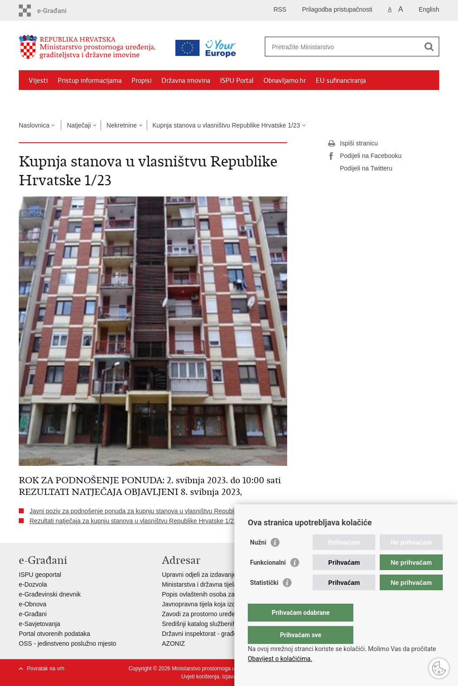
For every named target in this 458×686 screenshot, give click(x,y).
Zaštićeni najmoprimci (61, 101)
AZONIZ (173, 643)
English (429, 9)
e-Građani (33, 614)
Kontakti (115, 101)
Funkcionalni (268, 580)
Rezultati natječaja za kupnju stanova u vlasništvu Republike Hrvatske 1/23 (133, 520)
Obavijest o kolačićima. (280, 658)
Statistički (264, 600)
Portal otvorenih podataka (54, 633)
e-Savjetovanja (39, 623)
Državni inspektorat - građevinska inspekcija (223, 633)
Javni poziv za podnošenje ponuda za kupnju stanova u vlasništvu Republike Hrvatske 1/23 (156, 511)
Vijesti (38, 81)
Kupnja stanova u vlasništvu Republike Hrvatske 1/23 (226, 125)
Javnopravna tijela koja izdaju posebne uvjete (225, 604)
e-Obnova (32, 604)
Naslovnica (34, 125)
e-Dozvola (33, 584)
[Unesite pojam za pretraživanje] (342, 46)
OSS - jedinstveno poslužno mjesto (67, 643)
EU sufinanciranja (341, 81)
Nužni (258, 560)
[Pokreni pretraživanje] (429, 46)
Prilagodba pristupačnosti (337, 9)
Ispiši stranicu (352, 144)
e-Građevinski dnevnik (50, 594)
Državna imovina (185, 81)
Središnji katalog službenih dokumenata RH (222, 623)
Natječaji (79, 125)
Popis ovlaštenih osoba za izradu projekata (221, 594)
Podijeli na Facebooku (364, 156)
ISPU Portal (237, 81)
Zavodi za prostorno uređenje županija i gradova (229, 614)
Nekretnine (121, 125)
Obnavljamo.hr (284, 81)
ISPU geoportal (40, 574)
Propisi (141, 81)
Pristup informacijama (90, 81)
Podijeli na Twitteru (359, 169)
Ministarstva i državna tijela (199, 584)
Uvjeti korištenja (200, 676)
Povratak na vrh (45, 668)
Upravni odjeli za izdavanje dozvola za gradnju (226, 574)
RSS (279, 9)
